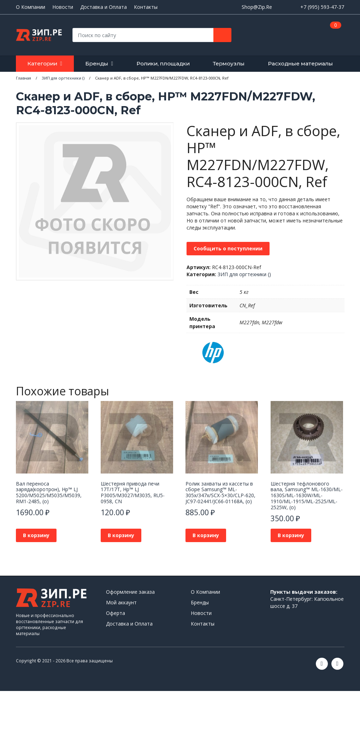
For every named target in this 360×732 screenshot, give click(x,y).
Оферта (115, 613)
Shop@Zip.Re (257, 7)
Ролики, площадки (163, 63)
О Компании (30, 7)
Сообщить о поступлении (228, 248)
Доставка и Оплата (103, 7)
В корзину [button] (36, 535)
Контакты (146, 7)
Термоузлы (228, 63)
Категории (42, 63)
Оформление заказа (130, 591)
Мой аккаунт (121, 602)
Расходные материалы (300, 63)
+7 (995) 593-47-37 (322, 7)
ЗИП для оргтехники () (244, 274)
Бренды (96, 63)
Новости (62, 7)
